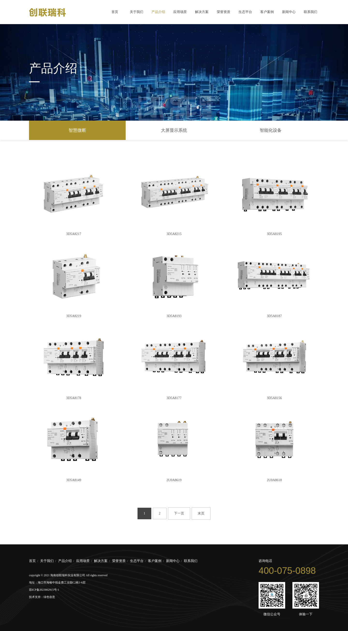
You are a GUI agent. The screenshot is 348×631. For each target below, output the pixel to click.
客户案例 (267, 12)
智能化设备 (271, 130)
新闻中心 (289, 12)
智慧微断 (77, 130)
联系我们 (310, 12)
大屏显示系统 (174, 130)
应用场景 (180, 12)
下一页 (179, 513)
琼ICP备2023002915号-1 (44, 589)
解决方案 (202, 12)
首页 (114, 12)
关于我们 (136, 12)
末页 (201, 513)
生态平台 (245, 12)
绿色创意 (49, 597)
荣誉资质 (223, 12)
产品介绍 (158, 12)
